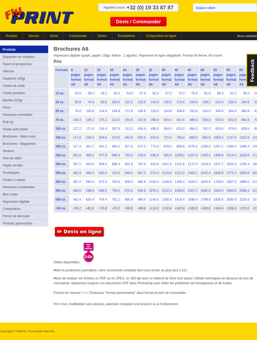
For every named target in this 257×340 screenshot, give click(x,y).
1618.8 (244, 155)
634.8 (155, 137)
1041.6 (167, 164)
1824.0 (219, 191)
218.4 (103, 129)
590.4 (116, 155)
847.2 (142, 173)
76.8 (194, 93)
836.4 (155, 155)
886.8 (142, 182)
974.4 (155, 173)
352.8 (77, 173)
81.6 (207, 93)
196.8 (142, 111)
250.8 (129, 120)
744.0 (116, 182)
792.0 (142, 164)
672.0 (103, 182)
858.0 (129, 182)
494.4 (90, 173)
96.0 (246, 93)
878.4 (168, 146)
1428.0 (205, 164)
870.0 (129, 191)
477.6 (103, 155)
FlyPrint (39, 15)
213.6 (116, 120)
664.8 (245, 120)
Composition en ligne (161, 36)
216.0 (219, 102)
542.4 (77, 199)
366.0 (90, 155)
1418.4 (180, 199)
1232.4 (167, 191)
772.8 (155, 146)
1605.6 (205, 182)
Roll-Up (8, 122)
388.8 (245, 111)
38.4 (91, 93)
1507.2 (193, 191)
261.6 (77, 155)
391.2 (103, 146)
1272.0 (193, 164)
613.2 (180, 129)
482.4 (116, 146)
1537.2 (219, 164)
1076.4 (193, 146)
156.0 (168, 102)
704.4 (103, 199)
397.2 (77, 182)
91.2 (233, 93)
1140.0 (154, 199)
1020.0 (154, 182)
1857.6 (231, 182)
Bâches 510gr (12, 100)
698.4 (116, 164)
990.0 (142, 199)
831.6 (129, 164)
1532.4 (205, 173)
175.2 (103, 120)
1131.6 (180, 164)
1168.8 (167, 182)
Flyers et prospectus (17, 64)
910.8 (155, 164)
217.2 (77, 146)
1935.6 (219, 199)
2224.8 (244, 199)
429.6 (90, 164)
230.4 (232, 102)
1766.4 (244, 164)
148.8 (116, 111)
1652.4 (231, 164)
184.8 (194, 102)
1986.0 (244, 182)
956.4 (168, 155)
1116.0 (167, 173)
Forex (7, 107)
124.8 (103, 111)
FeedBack (251, 70)
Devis (54, 36)
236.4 (90, 137)
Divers (102, 36)
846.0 (129, 173)
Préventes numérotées (19, 187)
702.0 (129, 155)
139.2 (90, 120)
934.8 (142, 191)
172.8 (129, 111)
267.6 (116, 129)
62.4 (155, 93)
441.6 (180, 120)
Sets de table (12, 158)
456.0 (77, 191)
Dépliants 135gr (14, 78)
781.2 (116, 199)
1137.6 (231, 137)
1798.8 (205, 199)
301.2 (90, 146)
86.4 (220, 93)
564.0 (168, 129)
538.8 (206, 120)
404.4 (168, 120)
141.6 (155, 102)
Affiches (8, 71)
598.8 (90, 191)
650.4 (103, 173)
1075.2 (154, 191)
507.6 (129, 146)
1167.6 (193, 155)
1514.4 (231, 155)
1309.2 (205, 155)
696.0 (103, 191)
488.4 (194, 120)
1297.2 (219, 146)
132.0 (142, 102)
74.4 (91, 102)
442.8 (129, 137)
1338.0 (180, 191)
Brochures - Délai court (19, 136)
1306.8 (167, 199)
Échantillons (126, 36)
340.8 (219, 111)
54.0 (130, 93)
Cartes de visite (14, 86)
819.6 (219, 129)
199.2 (206, 102)
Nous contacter (247, 36)
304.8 (103, 137)
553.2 (142, 137)
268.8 (180, 111)
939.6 (245, 129)
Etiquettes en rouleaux (19, 57)
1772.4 (231, 173)
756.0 (116, 191)
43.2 (104, 93)
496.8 (155, 129)
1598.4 (193, 199)
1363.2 (193, 173)
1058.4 (219, 137)
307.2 (77, 164)
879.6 (232, 129)
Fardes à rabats (14, 180)
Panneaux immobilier (18, 115)
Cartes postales (14, 93)
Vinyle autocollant (15, 129)
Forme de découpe (16, 216)
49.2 (117, 93)
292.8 (194, 111)
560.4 (90, 182)
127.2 (77, 129)
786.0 (180, 137)
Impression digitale (16, 202)
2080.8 (231, 199)
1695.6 (205, 191)
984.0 (206, 137)
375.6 (116, 137)
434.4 (142, 129)
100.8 (90, 111)
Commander (78, 36)
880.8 (194, 137)
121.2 (129, 102)
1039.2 (180, 155)
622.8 (232, 120)
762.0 (206, 129)
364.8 (232, 111)
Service (33, 36)
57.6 (142, 93)
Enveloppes (11, 173)
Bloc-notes (10, 194)
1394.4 (231, 146)
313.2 (129, 129)
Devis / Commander (138, 21)
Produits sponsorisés (17, 223)
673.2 (142, 146)
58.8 (78, 102)
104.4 (77, 120)
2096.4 (244, 191)
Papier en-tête (13, 165)
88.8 (104, 102)
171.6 (90, 129)
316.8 (206, 111)
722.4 (168, 137)
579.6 (219, 120)
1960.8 (231, 191)
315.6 (142, 120)
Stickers (8, 151)
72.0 (181, 93)
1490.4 (244, 146)
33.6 (78, 93)
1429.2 (193, 182)
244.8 (245, 102)
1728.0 (219, 182)
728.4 (142, 155)
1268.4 (180, 182)
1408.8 (219, 155)
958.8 (180, 146)
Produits (11, 36)
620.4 (90, 199)
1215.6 (244, 137)
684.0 (194, 129)
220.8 (155, 111)
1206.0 (205, 146)
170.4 (180, 102)
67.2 (168, 93)
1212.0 (180, 173)
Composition (12, 209)
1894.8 (244, 173)
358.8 (155, 120)
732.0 (116, 173)
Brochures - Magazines (19, 144)
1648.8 (219, 173)
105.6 (116, 102)
